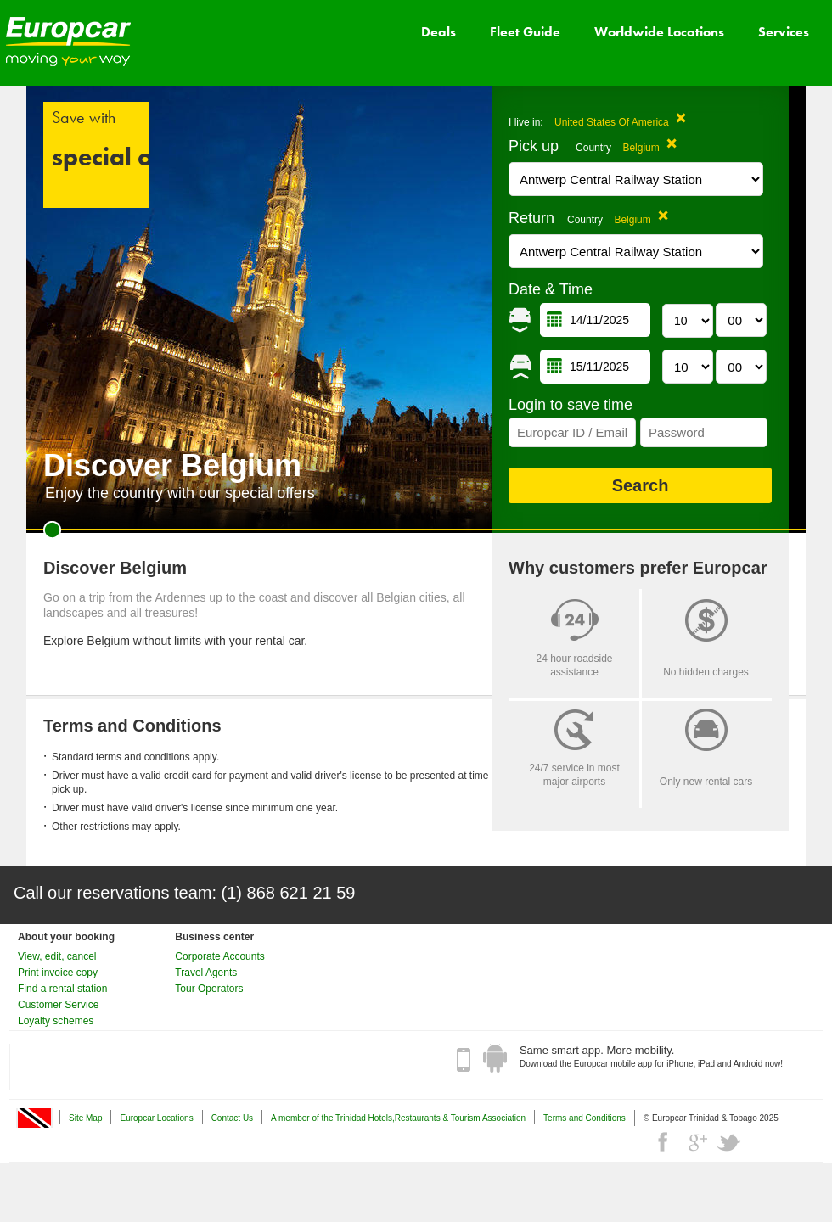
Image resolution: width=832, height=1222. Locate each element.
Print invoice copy (58, 972)
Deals (438, 32)
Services (783, 32)
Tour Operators (209, 989)
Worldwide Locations (659, 32)
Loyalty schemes (55, 1021)
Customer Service (58, 1005)
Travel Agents (206, 972)
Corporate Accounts (219, 956)
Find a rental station (62, 989)
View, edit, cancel (57, 956)
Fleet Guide (525, 32)
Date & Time (551, 289)
